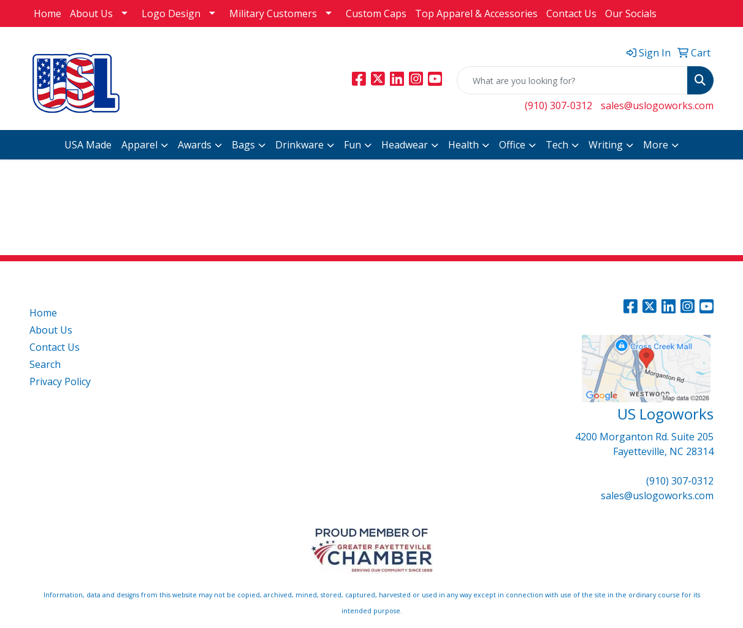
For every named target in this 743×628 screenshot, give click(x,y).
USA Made (88, 144)
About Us (91, 13)
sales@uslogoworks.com (657, 105)
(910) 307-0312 (558, 105)
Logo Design (171, 13)
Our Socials (631, 13)
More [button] (655, 144)
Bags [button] (243, 144)
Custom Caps (376, 13)
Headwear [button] (404, 144)
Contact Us (571, 13)
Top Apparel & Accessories (476, 13)
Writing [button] (606, 144)
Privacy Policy (60, 381)
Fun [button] (352, 144)
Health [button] (463, 144)
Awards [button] (194, 144)
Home (47, 13)
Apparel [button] (139, 144)
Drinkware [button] (299, 144)
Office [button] (512, 144)
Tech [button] (557, 144)
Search (45, 364)
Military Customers (273, 13)
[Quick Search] (572, 80)
